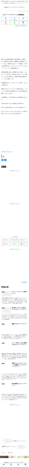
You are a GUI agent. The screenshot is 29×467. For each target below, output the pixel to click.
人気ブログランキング (6, 151)
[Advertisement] (14, 42)
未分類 (4, 166)
